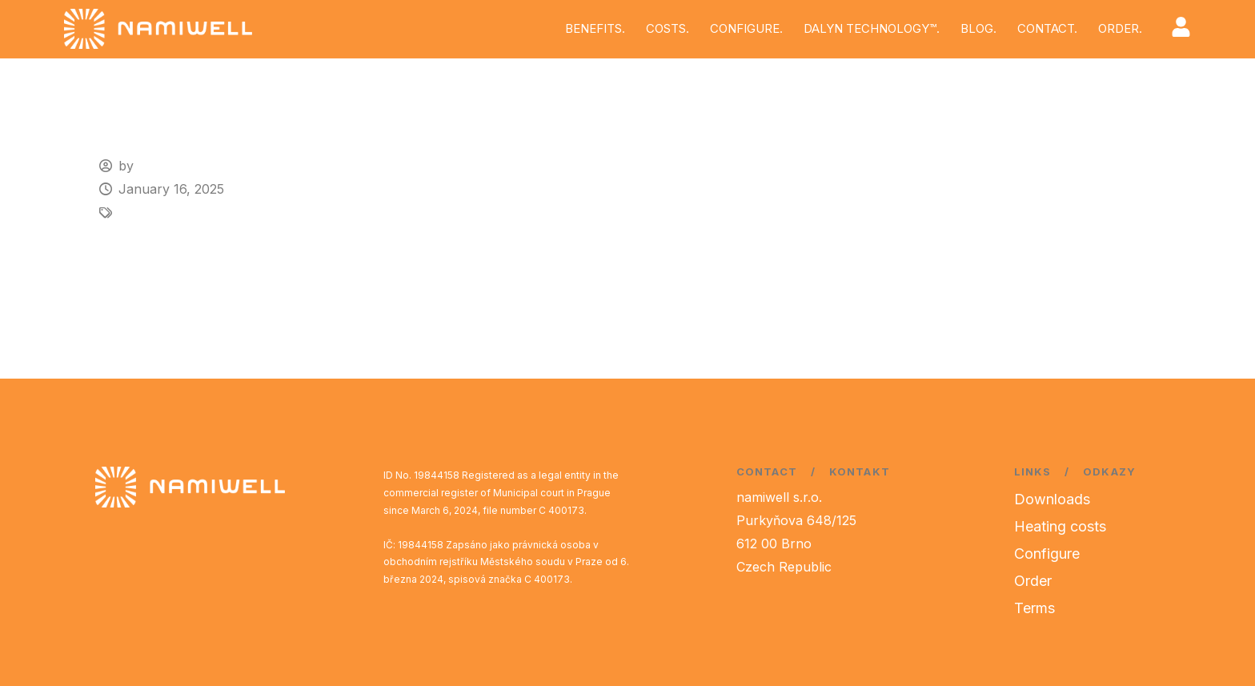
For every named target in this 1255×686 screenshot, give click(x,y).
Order (1033, 580)
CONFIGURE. (746, 28)
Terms (1034, 608)
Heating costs (1060, 526)
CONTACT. (1047, 28)
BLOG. (978, 28)
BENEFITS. (595, 28)
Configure (1047, 553)
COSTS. (667, 28)
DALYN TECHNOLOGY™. (872, 28)
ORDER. (1120, 28)
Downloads (1052, 499)
